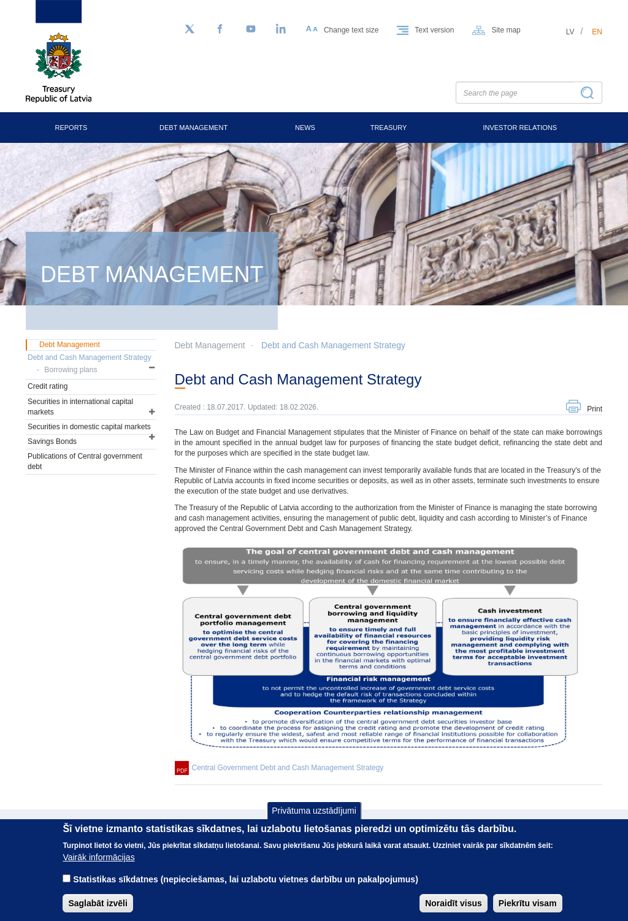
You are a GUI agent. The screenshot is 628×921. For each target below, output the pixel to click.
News (305, 127)
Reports (71, 127)
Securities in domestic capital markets (89, 426)
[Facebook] (220, 29)
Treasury (388, 127)
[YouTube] (251, 29)
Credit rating (47, 386)
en (597, 32)
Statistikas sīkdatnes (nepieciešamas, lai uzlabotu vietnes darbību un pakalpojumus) (245, 888)
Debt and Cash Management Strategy (333, 345)
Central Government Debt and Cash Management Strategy (288, 767)
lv (570, 32)
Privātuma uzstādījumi (314, 820)
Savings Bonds (52, 441)
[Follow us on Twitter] (189, 29)
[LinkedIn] (281, 29)
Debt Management (193, 127)
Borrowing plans (70, 369)
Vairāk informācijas (98, 866)
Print (594, 409)
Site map (505, 30)
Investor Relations (520, 127)
